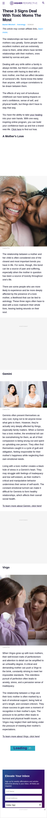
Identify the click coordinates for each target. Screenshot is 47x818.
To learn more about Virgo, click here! (21, 736)
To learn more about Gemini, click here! (22, 506)
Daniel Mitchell (9, 25)
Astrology (21, 25)
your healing (36, 115)
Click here (16, 129)
